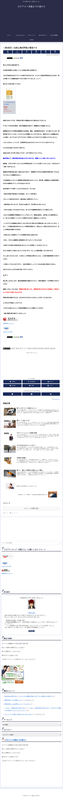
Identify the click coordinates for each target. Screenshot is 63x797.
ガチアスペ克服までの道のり (15, 739)
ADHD (13, 348)
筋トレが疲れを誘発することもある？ (13, 647)
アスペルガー (23, 348)
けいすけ (27, 704)
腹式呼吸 (53, 348)
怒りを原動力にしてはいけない (11, 651)
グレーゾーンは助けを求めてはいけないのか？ (19, 714)
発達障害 (41, 348)
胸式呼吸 (47, 348)
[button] (60, 543)
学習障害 (35, 348)
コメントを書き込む (31, 508)
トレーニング (6, 348)
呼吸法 (30, 348)
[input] (31, 542)
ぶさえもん (31, 612)
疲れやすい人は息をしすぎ (10, 655)
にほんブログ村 (7, 332)
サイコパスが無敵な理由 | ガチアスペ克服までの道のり (35, 696)
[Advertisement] (31, 21)
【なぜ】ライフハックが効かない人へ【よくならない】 (18, 659)
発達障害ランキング (8, 323)
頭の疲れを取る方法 (11, 696)
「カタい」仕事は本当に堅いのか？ (15, 708)
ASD (17, 348)
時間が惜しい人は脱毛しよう (13, 700)
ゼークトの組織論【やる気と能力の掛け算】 (15, 643)
